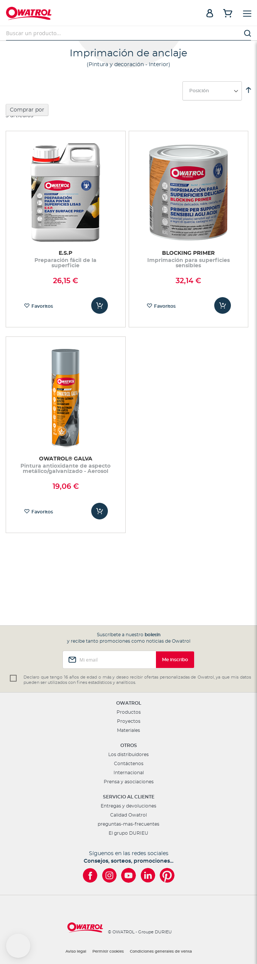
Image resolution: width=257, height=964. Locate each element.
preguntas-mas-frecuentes (128, 824)
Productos (129, 712)
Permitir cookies (108, 951)
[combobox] (128, 33)
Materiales (128, 730)
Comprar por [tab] (27, 110)
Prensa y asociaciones (129, 782)
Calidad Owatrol (128, 815)
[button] (18, 946)
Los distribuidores (128, 754)
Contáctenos (128, 763)
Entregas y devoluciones (128, 806)
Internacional (129, 772)
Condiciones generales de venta (161, 951)
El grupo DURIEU (128, 833)
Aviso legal (75, 951)
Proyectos (128, 721)
